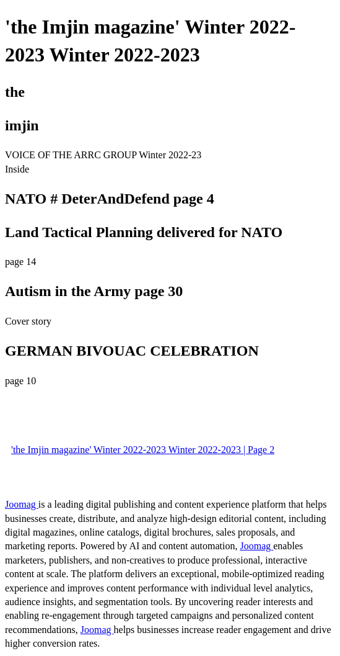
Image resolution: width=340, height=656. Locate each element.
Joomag (21, 504)
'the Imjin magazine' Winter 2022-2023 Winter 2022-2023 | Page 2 (142, 449)
